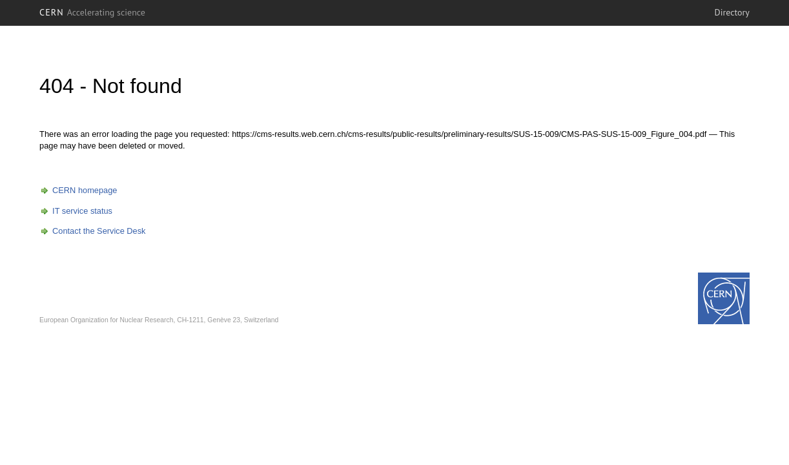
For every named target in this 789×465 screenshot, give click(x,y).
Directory (732, 12)
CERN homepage (84, 190)
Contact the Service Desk (98, 231)
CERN (92, 12)
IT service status (82, 211)
